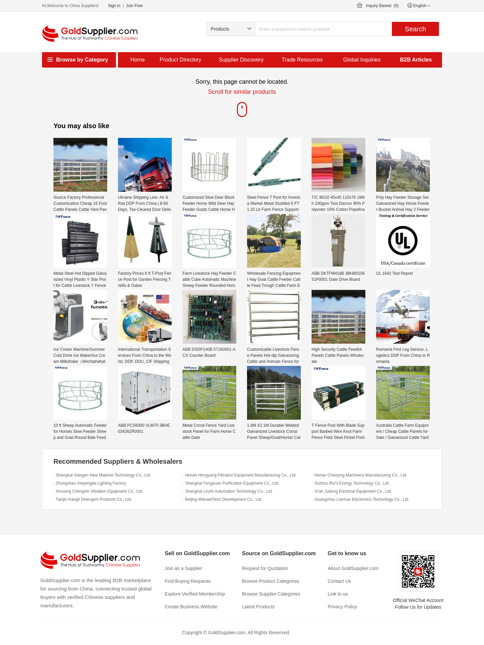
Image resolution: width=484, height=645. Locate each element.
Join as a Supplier (183, 568)
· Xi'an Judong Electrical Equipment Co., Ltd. (352, 491)
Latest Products (258, 606)
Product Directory (180, 60)
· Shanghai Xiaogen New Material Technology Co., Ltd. (102, 475)
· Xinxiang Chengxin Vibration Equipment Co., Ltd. (98, 491)
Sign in (114, 5)
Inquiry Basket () (382, 5)
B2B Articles (416, 60)
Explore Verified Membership (195, 594)
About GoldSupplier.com (353, 568)
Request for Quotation (265, 568)
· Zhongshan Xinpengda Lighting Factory (89, 483)
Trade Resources (302, 60)
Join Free (134, 5)
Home (137, 60)
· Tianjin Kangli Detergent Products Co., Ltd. (92, 499)
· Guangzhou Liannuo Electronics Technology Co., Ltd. (360, 499)
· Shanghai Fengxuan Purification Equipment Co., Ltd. (231, 483)
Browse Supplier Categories (271, 594)
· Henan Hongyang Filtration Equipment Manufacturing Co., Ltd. (239, 475)
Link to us (338, 594)
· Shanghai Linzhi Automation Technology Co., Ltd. (228, 491)
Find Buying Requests (188, 581)
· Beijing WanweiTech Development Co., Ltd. (222, 499)
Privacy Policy (342, 606)
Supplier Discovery (241, 60)
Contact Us (339, 581)
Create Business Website (191, 606)
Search (415, 29)
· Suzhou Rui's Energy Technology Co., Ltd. (351, 483)
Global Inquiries (361, 60)
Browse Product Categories (270, 581)
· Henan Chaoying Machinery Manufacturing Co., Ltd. (359, 475)
